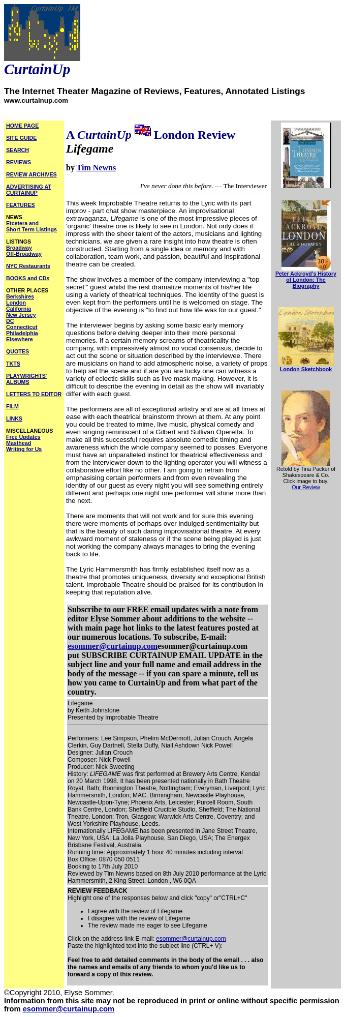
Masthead (18, 443)
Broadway (19, 248)
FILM (12, 406)
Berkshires (20, 296)
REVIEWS (18, 162)
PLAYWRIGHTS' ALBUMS (26, 379)
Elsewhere (19, 339)
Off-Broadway (24, 254)
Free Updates (23, 437)
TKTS (13, 364)
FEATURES (20, 205)
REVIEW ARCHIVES (31, 174)
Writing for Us (24, 449)
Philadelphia (22, 333)
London (16, 303)
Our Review (306, 487)
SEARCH (17, 150)
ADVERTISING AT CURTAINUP (28, 190)
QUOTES (17, 351)
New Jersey (21, 315)
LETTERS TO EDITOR (33, 394)
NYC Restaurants (28, 266)
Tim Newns (96, 167)
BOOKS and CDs (27, 278)
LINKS (14, 418)
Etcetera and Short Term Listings (31, 226)
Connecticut (22, 327)
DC (10, 321)
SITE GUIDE (21, 138)
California (18, 309)
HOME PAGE (22, 126)
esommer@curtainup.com (113, 646)
